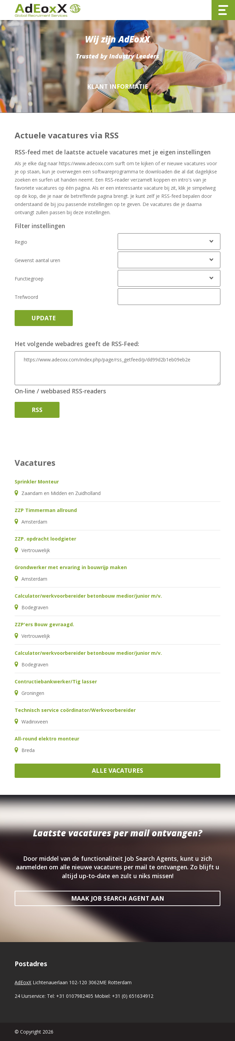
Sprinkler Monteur (37, 481)
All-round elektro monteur (47, 738)
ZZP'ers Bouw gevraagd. (44, 624)
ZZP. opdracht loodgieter (45, 538)
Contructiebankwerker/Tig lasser (56, 681)
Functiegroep (29, 278)
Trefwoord (26, 297)
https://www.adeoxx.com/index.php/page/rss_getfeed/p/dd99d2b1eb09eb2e (117, 368)
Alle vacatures (117, 770)
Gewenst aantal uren (37, 260)
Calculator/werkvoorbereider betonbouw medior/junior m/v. (88, 596)
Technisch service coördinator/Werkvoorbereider (75, 710)
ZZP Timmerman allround (46, 510)
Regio (21, 242)
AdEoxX (23, 982)
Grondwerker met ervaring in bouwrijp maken (71, 567)
